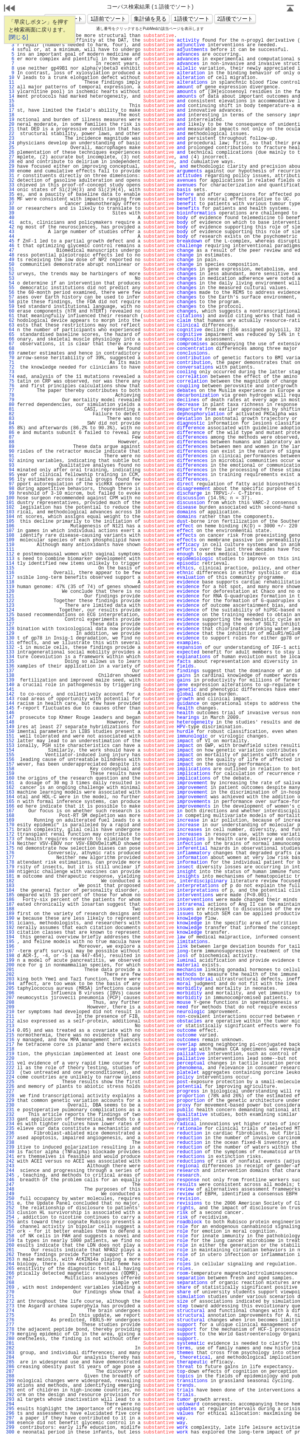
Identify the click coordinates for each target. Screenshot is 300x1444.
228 (10, 1096)
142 (10, 694)
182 (10, 881)
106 (10, 526)
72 (10, 367)
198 (10, 956)
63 (10, 325)
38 (10, 208)
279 (10, 1334)
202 (10, 974)
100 (10, 498)
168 (10, 816)
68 (10, 348)
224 (10, 1077)
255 (10, 1222)
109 (10, 540)
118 (10, 582)
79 (10, 400)
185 (10, 895)
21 (10, 129)
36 (10, 199)
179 (10, 867)
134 (10, 657)
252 (10, 1208)
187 (10, 904)
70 (10, 358)
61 (10, 316)
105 (10, 521)
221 (10, 1063)
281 (10, 1343)
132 (10, 647)
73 (10, 372)
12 (10, 87)
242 (10, 1161)
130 (10, 638)
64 (10, 330)
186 (10, 900)
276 (10, 1320)
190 (10, 918)
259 (10, 1241)
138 (10, 675)
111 (10, 549)
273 (10, 1306)
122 (10, 601)
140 (10, 685)
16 (10, 106)
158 (10, 769)
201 (10, 970)
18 (10, 115)
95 (10, 475)
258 (10, 1236)
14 (10, 96)
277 (10, 1325)
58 (10, 302)
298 (10, 1423)
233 (10, 1119)
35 (10, 194)
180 (10, 872)
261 (10, 1250)
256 (10, 1227)
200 (10, 965)
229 (10, 1100)
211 (10, 1016)
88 (10, 442)
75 (10, 381)
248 (10, 1189)
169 (10, 820)
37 (10, 204)
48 (10, 255)
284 (10, 1357)
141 (10, 689)
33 (10, 185)
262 (10, 1255)
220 (10, 1058)
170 (10, 825)
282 (10, 1348)
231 (10, 1110)
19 (10, 120)
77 (10, 390)
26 (10, 152)
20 (10, 124)
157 (10, 764)
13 (10, 92)
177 (10, 858)
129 (10, 633)
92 (10, 461)
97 (10, 484)
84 (10, 423)
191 (10, 923)
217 (10, 1044)
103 (10, 512)
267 (10, 1278)
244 (10, 1170)
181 (10, 876)
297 (10, 1418)
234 (10, 1124)
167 (10, 811)
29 (10, 166)
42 (10, 227)
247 (10, 1185)
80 (10, 405)
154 (10, 750)
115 (10, 568)
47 (10, 250)
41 (10, 222)
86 (10, 433)
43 (10, 232)
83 (10, 419)
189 (10, 914)
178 (10, 862)
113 (10, 559)
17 (10, 110)
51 (10, 269)
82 (10, 414)
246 (10, 1180)
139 (10, 680)
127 (10, 624)
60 (10, 311)
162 (10, 788)
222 (10, 1068)
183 (10, 886)
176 (10, 853)
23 (10, 138)
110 (10, 545)
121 (10, 596)
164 (10, 797)
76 (10, 386)
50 (10, 264)
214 (10, 1030)
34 (10, 190)
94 (10, 470)
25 (10, 148)
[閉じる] (18, 37)
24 (10, 143)
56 (10, 292)
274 (10, 1311)
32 (10, 180)
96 (10, 479)
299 (10, 1427)
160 (10, 778)
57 (10, 297)
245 (10, 1175)
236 (10, 1133)
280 (10, 1339)
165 (10, 802)
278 (10, 1329)
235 (10, 1128)
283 (10, 1353)
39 (10, 213)
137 (10, 671)
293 (10, 1399)
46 (10, 246)
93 (10, 465)
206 (10, 993)
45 (10, 241)
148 (10, 722)
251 (10, 1203)
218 (10, 1049)
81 (10, 409)
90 (10, 451)
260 (10, 1245)
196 (10, 946)
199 (10, 960)
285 (10, 1362)
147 (10, 717)
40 (10, 218)
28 (10, 162)
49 (10, 260)
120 (10, 591)
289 (10, 1381)
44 (10, 236)
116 (10, 573)
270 (10, 1292)
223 (10, 1072)
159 (10, 773)
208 (10, 1002)
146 (10, 713)
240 (10, 1152)
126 (10, 619)
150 (10, 731)
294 (10, 1404)
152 (10, 741)
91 (10, 456)
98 (10, 489)
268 (10, 1283)
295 (10, 1409)
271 (10, 1297)
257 (10, 1231)
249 (10, 1194)
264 (10, 1264)
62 (10, 320)
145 (10, 708)
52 (10, 274)
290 (10, 1385)
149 (10, 727)
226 (10, 1086)
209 (10, 1007)
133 (10, 652)
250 (10, 1199)
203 (10, 979)
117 (10, 577)
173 (10, 839)
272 (10, 1301)
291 (10, 1390)
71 (10, 362)
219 (10, 1054)
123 (10, 605)
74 (10, 376)
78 (10, 395)
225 (10, 1082)
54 (10, 283)
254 (10, 1217)
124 (10, 610)
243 (10, 1166)
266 (10, 1273)
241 (10, 1156)
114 (10, 563)
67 (10, 344)
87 (10, 437)
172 (10, 834)
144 (10, 703)
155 (10, 755)
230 (10, 1105)
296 (10, 1413)
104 (10, 517)
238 (10, 1142)
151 (10, 736)
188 (10, 909)
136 (10, 666)
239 (10, 1147)
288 (10, 1376)
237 (10, 1138)
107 (10, 531)
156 (10, 759)
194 (10, 937)
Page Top (290, 9)
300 (10, 1432)
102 (10, 507)
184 (10, 890)
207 (10, 998)
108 (10, 535)
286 (10, 1367)
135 (10, 661)
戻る (10, 9)
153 (10, 745)
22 (10, 134)
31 (10, 176)
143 (10, 699)
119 (10, 587)
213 (10, 1026)
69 (10, 353)
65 (10, 334)
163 (10, 792)
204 (10, 984)
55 (10, 288)
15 (10, 101)
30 (10, 171)
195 (10, 942)
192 (10, 928)
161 (10, 783)
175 (10, 848)
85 (10, 428)
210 (10, 1012)
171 (10, 830)
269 (10, 1287)
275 (10, 1315)
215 (10, 1035)
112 (10, 554)
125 (10, 615)
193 (10, 932)
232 (10, 1114)
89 (10, 447)
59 (10, 306)
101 (10, 503)
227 (10, 1091)
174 (10, 844)
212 (10, 1021)
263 (10, 1259)
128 (10, 629)
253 (10, 1213)
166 (10, 806)
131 (10, 643)
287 (10, 1371)
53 (10, 278)
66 (10, 339)
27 (10, 157)
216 (10, 1040)
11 (10, 82)
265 (10, 1269)
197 (10, 951)
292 (10, 1395)
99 (10, 493)
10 (10, 78)
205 (10, 988)
